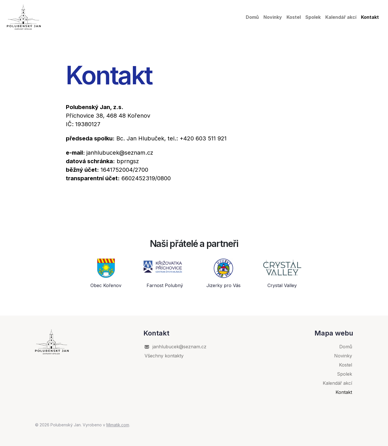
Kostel (294, 17)
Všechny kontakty (164, 356)
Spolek (313, 17)
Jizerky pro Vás (223, 285)
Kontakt (370, 17)
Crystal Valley (282, 285)
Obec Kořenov (105, 285)
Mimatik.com (117, 424)
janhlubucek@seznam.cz (175, 346)
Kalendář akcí (340, 17)
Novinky (272, 17)
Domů (252, 17)
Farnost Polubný (165, 285)
